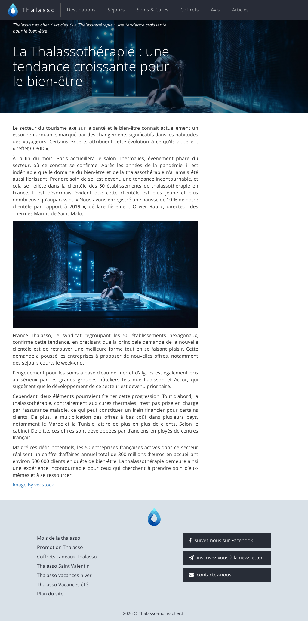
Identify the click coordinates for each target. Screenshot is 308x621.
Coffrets (189, 9)
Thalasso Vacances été (62, 584)
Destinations (81, 9)
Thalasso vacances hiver (64, 575)
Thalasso (39, 10)
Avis (215, 9)
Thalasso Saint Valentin (63, 566)
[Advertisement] (251, 162)
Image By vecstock (33, 484)
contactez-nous (210, 574)
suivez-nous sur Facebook (221, 540)
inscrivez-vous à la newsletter (226, 557)
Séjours (116, 9)
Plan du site (50, 593)
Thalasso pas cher (31, 25)
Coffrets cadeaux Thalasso (67, 556)
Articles (240, 9)
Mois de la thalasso (58, 538)
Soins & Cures (152, 9)
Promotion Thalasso (60, 547)
